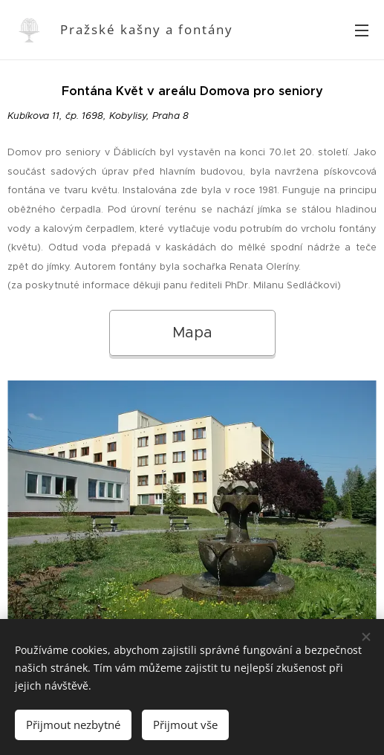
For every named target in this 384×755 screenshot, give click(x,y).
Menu (361, 30)
